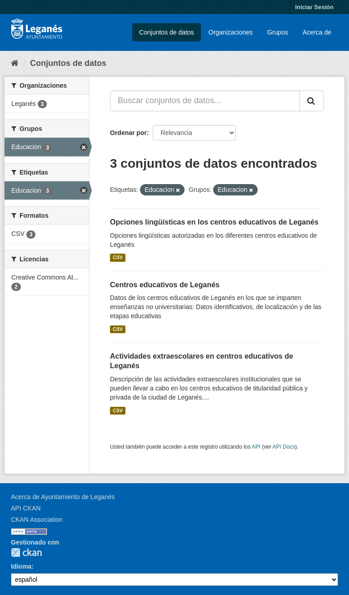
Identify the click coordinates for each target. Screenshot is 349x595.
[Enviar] (311, 100)
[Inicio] (15, 63)
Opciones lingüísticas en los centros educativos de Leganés (214, 222)
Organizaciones (231, 32)
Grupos (277, 32)
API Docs (284, 447)
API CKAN (25, 508)
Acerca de (317, 32)
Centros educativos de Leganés (164, 285)
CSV (118, 257)
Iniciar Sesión (314, 7)
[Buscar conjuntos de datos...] (205, 100)
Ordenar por (128, 132)
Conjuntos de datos (166, 32)
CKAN (26, 552)
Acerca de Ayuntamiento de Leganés (63, 496)
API (256, 447)
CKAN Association (37, 519)
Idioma (21, 566)
